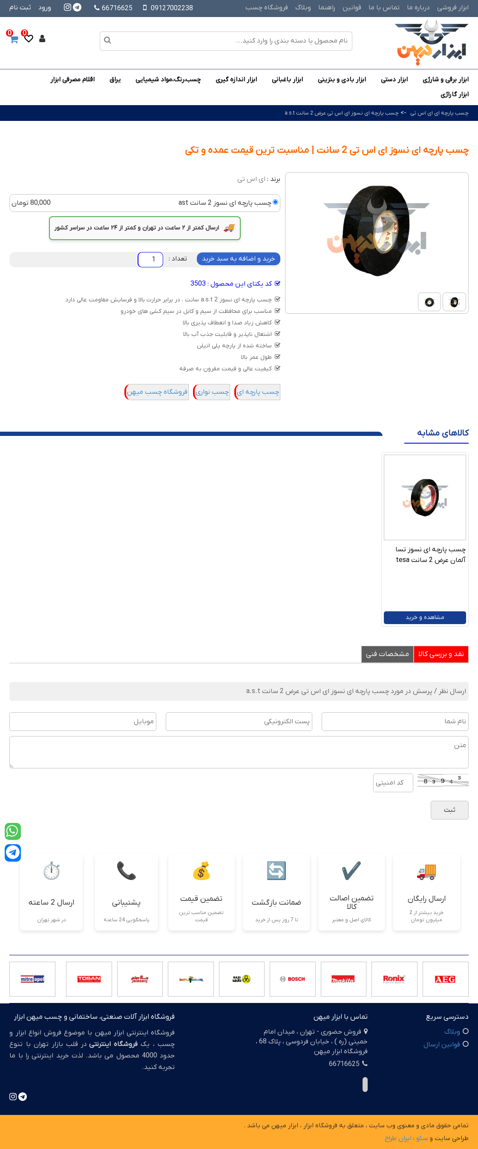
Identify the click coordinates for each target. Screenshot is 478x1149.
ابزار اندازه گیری (236, 79)
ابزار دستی (394, 79)
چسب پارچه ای (258, 392)
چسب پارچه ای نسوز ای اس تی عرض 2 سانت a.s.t (342, 113)
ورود (44, 7)
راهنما (326, 7)
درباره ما (418, 7)
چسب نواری (212, 392)
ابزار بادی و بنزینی (342, 79)
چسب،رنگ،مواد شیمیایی (168, 79)
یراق (115, 79)
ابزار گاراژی (455, 94)
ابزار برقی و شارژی (446, 79)
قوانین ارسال (441, 1044)
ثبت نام (20, 7)
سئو (422, 1138)
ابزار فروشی (453, 7)
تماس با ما (384, 7)
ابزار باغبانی (287, 79)
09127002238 (172, 8)
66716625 (113, 8)
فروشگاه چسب (266, 7)
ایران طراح (398, 1138)
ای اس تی (251, 179)
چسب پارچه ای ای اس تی (439, 113)
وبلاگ (303, 7)
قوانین (352, 7)
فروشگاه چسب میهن (157, 392)
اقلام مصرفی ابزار (72, 79)
